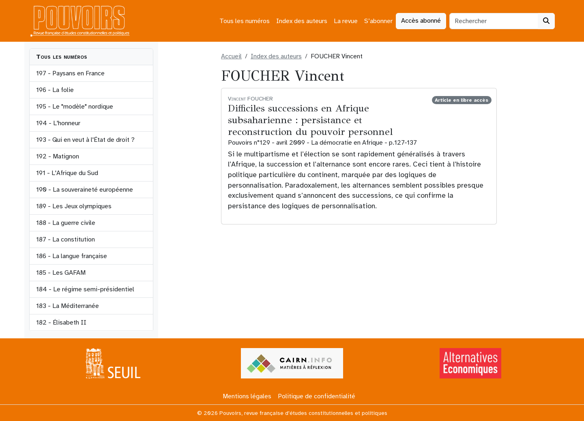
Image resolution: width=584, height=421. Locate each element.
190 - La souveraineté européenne (84, 190)
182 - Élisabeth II (61, 322)
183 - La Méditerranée (67, 306)
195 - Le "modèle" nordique (74, 107)
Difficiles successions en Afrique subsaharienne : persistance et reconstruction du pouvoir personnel (310, 120)
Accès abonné (421, 21)
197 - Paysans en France (70, 73)
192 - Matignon (57, 156)
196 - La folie (55, 90)
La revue (346, 21)
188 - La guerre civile (65, 223)
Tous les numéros (244, 21)
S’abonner (378, 21)
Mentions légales (247, 396)
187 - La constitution (65, 239)
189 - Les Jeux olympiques (74, 206)
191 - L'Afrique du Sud (67, 173)
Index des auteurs (301, 21)
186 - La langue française (71, 256)
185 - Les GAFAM (61, 273)
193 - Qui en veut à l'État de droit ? (85, 140)
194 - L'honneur (58, 123)
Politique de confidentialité (316, 396)
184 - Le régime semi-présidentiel (85, 289)
